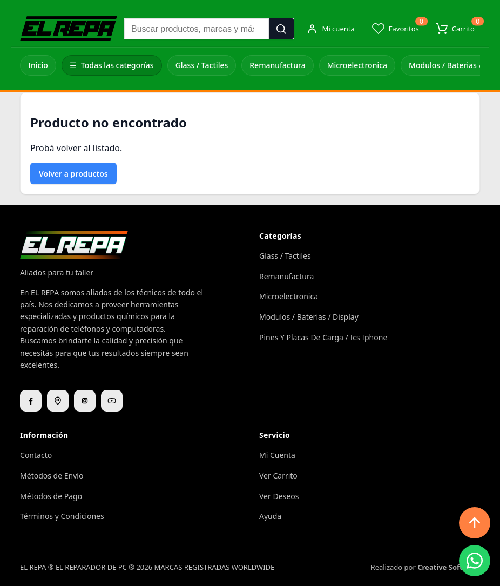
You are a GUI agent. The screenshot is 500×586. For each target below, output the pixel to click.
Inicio (38, 65)
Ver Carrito (278, 475)
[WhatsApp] (474, 560)
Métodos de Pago (51, 496)
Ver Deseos (279, 496)
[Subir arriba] (474, 522)
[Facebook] (31, 401)
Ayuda (270, 516)
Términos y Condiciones (62, 516)
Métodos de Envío (51, 475)
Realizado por (425, 567)
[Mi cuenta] (330, 28)
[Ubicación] (58, 401)
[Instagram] (85, 401)
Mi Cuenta (277, 455)
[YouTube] (112, 401)
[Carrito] (455, 28)
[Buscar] (281, 29)
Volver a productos (73, 174)
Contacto (36, 455)
